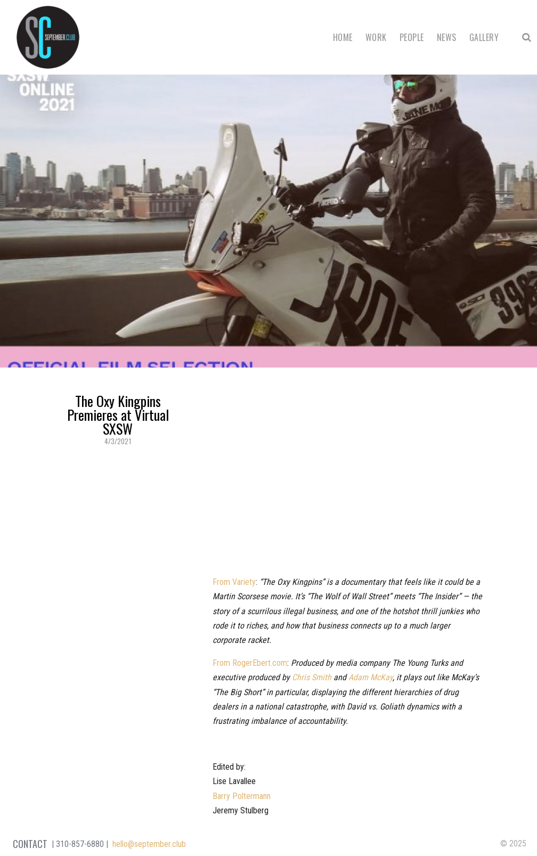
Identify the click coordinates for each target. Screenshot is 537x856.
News (447, 37)
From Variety (234, 582)
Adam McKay (370, 677)
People (412, 37)
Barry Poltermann (242, 796)
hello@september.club (149, 844)
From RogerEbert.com (250, 663)
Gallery (484, 37)
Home (343, 37)
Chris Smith (311, 677)
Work (376, 37)
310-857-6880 (80, 844)
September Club (48, 37)
